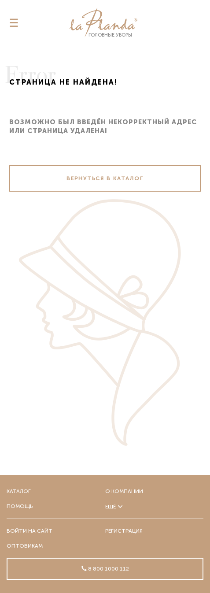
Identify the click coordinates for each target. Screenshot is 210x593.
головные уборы (103, 23)
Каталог (19, 491)
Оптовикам (25, 546)
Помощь (20, 506)
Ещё (114, 507)
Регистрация (124, 531)
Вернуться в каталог (105, 178)
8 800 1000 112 (108, 569)
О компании (124, 491)
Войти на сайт (29, 531)
